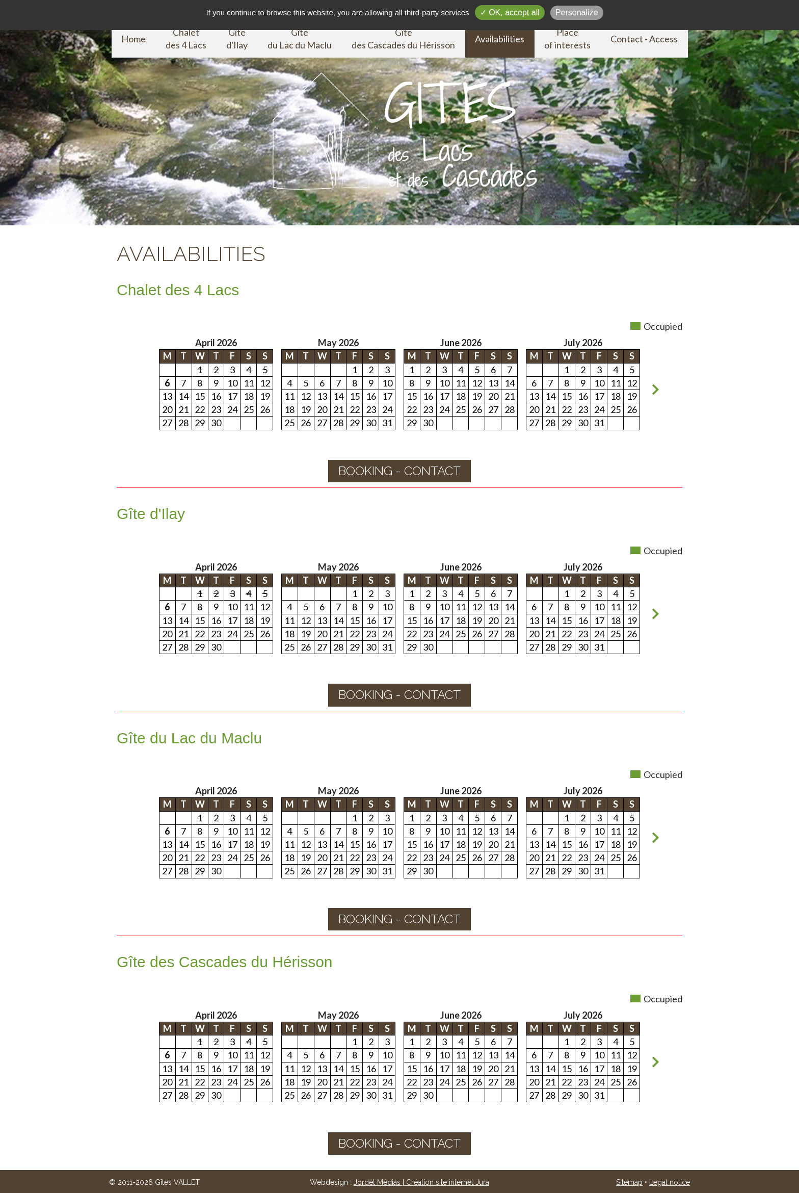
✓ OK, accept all (510, 12)
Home (133, 38)
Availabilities (499, 38)
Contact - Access (644, 38)
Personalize (576, 12)
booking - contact (399, 470)
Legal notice (669, 1182)
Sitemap (629, 1182)
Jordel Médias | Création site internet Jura (421, 1182)
